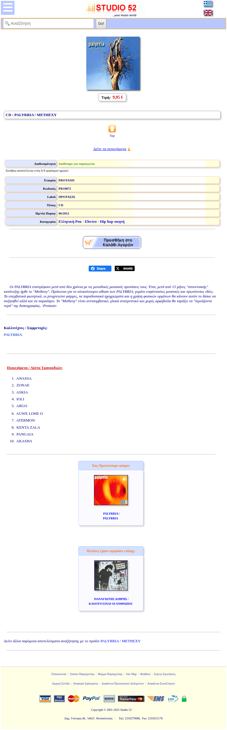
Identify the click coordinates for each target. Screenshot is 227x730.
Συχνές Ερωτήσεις (165, 674)
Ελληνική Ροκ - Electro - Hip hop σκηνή (91, 221)
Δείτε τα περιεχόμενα (109, 149)
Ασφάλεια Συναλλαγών (161, 683)
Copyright (97, 709)
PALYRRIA (13, 335)
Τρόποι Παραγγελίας (82, 674)
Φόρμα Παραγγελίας (110, 674)
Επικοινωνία (58, 674)
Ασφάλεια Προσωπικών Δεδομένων (122, 683)
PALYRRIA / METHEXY (120, 641)
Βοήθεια (145, 674)
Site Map (131, 674)
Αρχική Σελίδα (61, 683)
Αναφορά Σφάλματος (85, 683)
